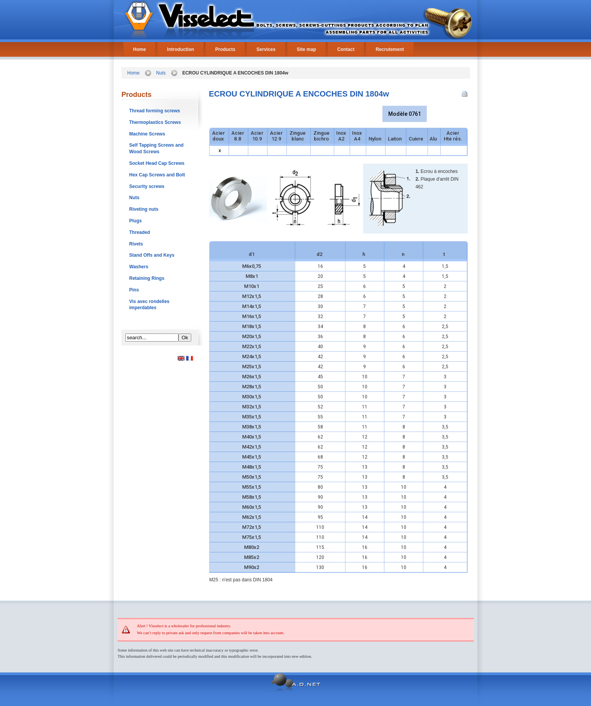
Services (265, 49)
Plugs (135, 220)
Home (139, 49)
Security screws (146, 186)
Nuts (161, 73)
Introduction (180, 49)
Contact (346, 49)
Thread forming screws (154, 110)
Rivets (136, 244)
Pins (134, 290)
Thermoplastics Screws (155, 122)
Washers (138, 266)
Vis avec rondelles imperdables (149, 305)
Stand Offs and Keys (151, 255)
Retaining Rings (146, 278)
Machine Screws (147, 134)
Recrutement (389, 49)
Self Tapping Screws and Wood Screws (156, 148)
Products (225, 49)
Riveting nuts (143, 209)
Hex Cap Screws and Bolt (157, 175)
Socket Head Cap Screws (156, 163)
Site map (306, 49)
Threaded (139, 232)
